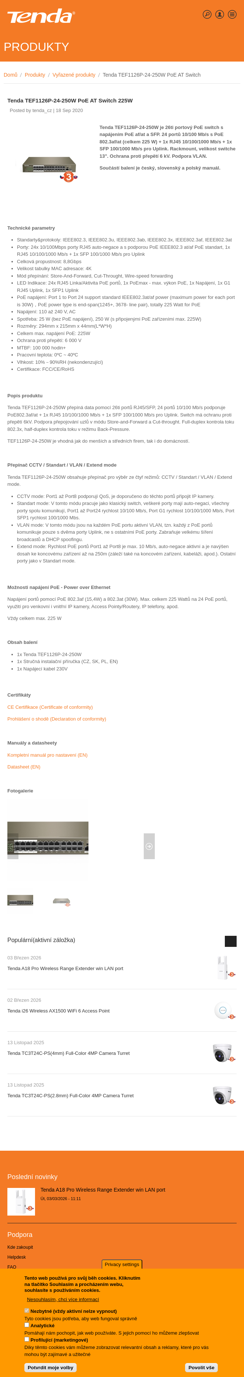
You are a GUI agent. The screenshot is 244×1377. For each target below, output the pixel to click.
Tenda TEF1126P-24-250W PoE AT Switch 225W (70, 100)
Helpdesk (16, 1257)
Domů (10, 75)
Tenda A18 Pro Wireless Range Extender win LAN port (65, 968)
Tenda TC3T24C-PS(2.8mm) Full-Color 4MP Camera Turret (70, 1095)
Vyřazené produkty (74, 75)
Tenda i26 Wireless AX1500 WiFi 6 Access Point (58, 1011)
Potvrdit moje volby (50, 1368)
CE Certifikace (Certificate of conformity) (50, 707)
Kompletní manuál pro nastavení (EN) (47, 755)
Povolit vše (201, 1368)
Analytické (43, 1326)
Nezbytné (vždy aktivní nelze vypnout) (74, 1312)
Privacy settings (122, 1265)
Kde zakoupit (20, 1247)
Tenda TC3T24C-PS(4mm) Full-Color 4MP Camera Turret (68, 1053)
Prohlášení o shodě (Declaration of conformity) (56, 719)
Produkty (35, 75)
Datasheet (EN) (24, 767)
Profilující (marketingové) (59, 1341)
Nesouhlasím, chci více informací (63, 1300)
